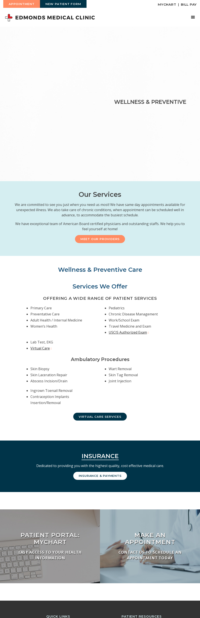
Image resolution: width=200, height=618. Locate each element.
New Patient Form (63, 4)
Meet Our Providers (100, 239)
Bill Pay (189, 4)
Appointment (22, 4)
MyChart (167, 4)
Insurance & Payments (100, 475)
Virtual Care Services (100, 416)
